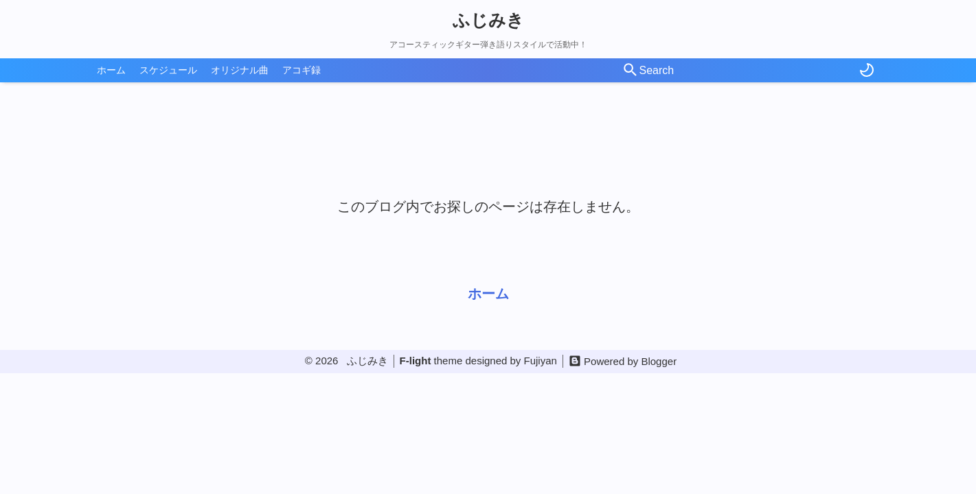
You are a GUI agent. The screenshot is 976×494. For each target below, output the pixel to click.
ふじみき (488, 20)
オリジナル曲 (240, 69)
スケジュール (168, 69)
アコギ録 (301, 69)
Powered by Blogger (630, 361)
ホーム (111, 69)
